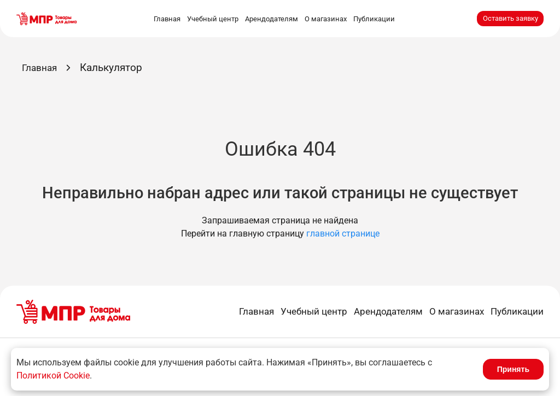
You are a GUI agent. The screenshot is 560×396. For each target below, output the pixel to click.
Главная (167, 19)
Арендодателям (271, 19)
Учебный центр (212, 19)
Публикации (374, 19)
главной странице (343, 233)
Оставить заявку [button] (510, 18)
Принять (513, 369)
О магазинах (326, 19)
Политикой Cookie (53, 375)
